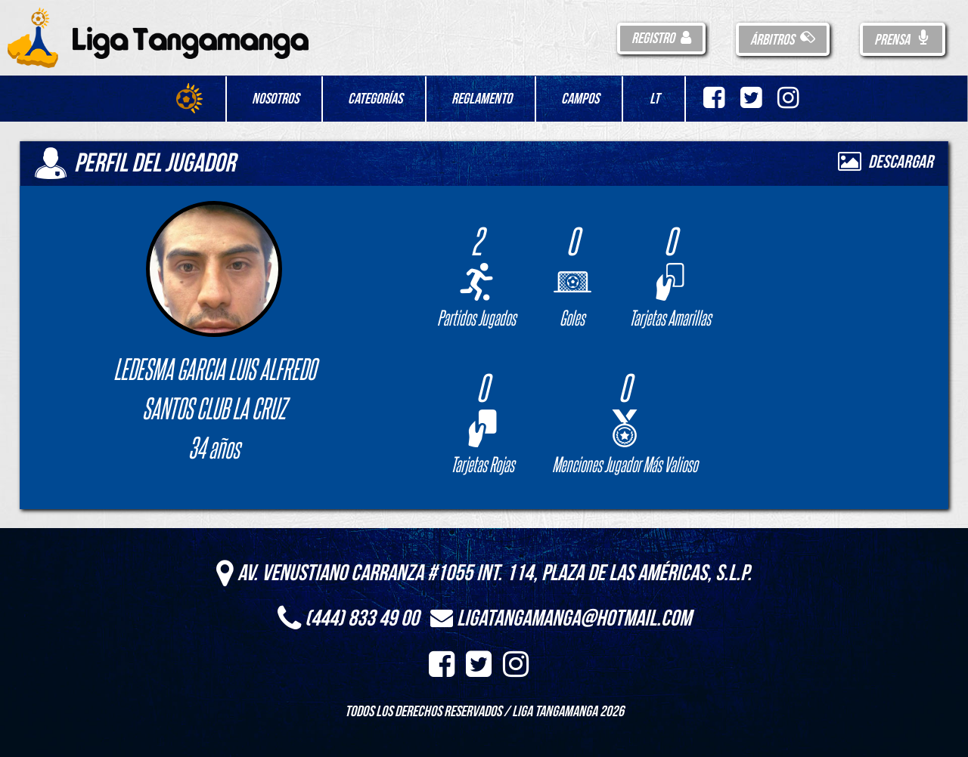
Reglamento (481, 99)
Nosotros (275, 99)
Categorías (375, 99)
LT (654, 99)
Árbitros (782, 40)
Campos (580, 99)
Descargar (885, 162)
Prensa (902, 40)
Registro (661, 38)
